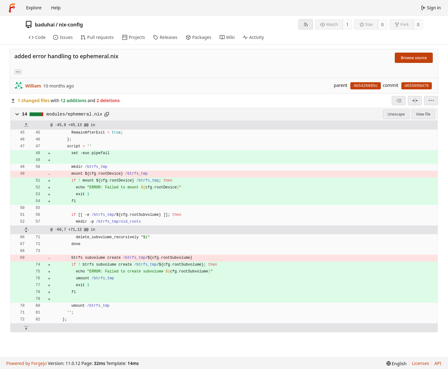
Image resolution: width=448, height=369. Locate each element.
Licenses (420, 363)
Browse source (414, 57)
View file (423, 114)
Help (56, 8)
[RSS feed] (305, 24)
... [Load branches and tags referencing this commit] (18, 71)
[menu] (431, 100)
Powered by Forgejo (26, 363)
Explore (33, 8)
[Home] (12, 7)
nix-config (71, 24)
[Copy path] (106, 114)
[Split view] (415, 100)
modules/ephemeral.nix (74, 114)
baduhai (45, 24)
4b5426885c (365, 85)
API (437, 363)
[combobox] (399, 100)
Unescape (396, 114)
